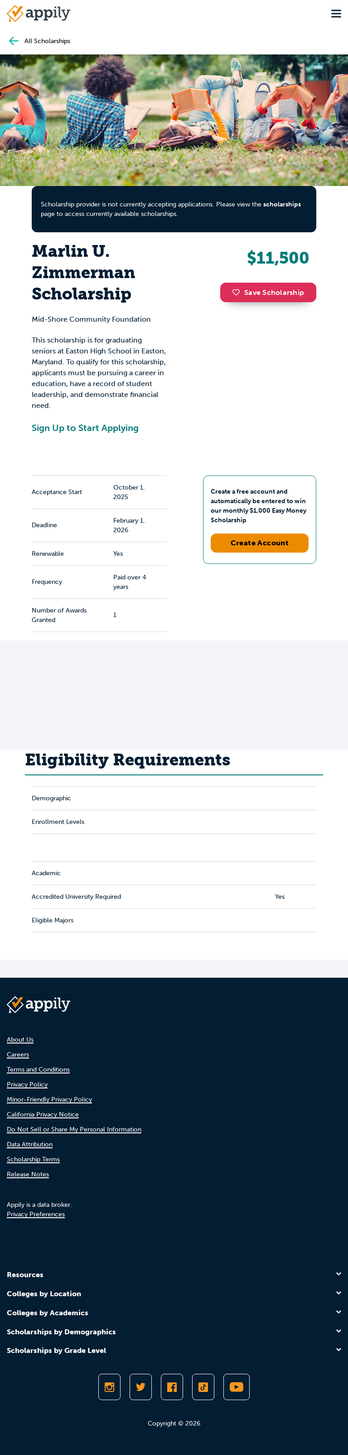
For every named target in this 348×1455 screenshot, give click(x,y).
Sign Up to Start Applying (85, 427)
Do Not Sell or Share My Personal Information (74, 1129)
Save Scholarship (268, 292)
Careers (18, 1054)
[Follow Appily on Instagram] (109, 1387)
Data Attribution (30, 1144)
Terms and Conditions (38, 1069)
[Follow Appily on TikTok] (203, 1387)
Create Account (260, 543)
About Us (20, 1039)
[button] (238, 292)
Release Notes (28, 1174)
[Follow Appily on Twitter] (141, 1387)
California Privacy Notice (43, 1114)
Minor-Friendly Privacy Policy (49, 1099)
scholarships (282, 204)
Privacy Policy (27, 1084)
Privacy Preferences (36, 1214)
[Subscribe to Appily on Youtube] (236, 1387)
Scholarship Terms (33, 1159)
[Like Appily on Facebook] (172, 1387)
